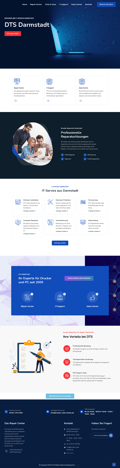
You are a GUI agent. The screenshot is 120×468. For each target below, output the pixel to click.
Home (24, 4)
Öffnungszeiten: (90, 409)
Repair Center (36, 4)
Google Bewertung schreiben (79, 278)
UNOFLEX (78, 465)
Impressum (69, 453)
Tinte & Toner (50, 4)
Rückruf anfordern (106, 4)
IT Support (63, 4)
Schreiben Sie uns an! (58, 410)
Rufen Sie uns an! (15, 410)
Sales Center (76, 4)
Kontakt (88, 4)
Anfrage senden (12, 33)
